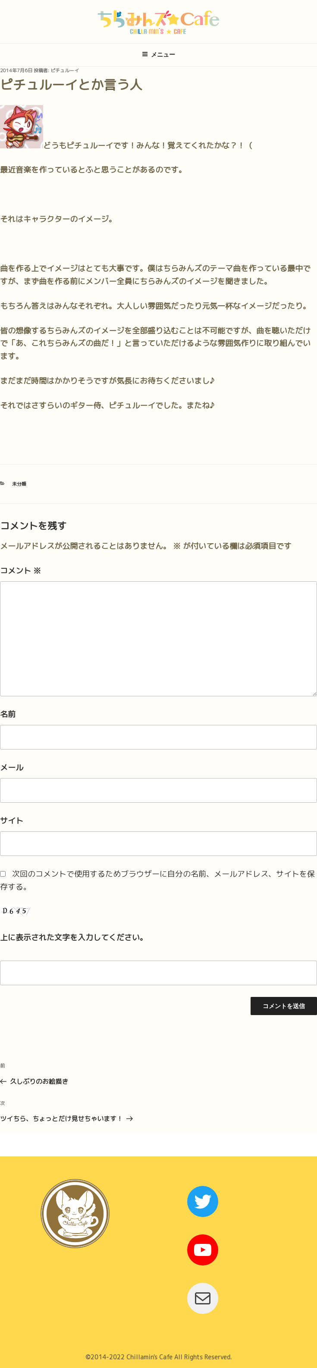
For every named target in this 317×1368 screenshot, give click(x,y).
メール (11, 767)
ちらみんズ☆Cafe (158, 21)
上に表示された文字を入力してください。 (74, 937)
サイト (11, 820)
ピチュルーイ (64, 70)
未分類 (19, 484)
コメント (20, 570)
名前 (8, 714)
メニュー (158, 54)
